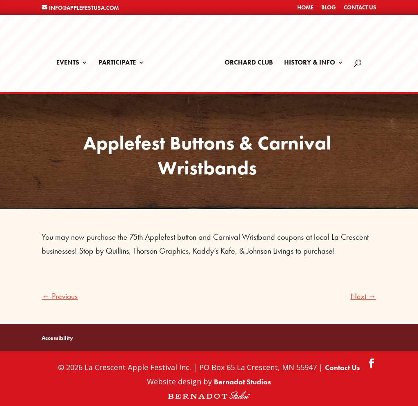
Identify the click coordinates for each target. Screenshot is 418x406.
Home (305, 7)
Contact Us (360, 7)
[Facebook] (371, 361)
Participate (120, 60)
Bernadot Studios (242, 378)
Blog (328, 7)
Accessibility (57, 335)
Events (70, 60)
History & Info (306, 60)
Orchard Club (246, 60)
